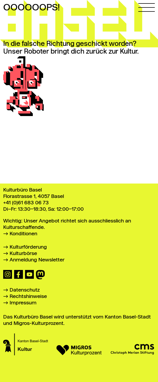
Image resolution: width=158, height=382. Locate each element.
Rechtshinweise (28, 296)
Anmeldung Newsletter (37, 260)
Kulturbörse (23, 253)
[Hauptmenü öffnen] (146, 6)
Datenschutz (25, 290)
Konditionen (23, 234)
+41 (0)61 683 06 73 (26, 203)
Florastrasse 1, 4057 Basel (33, 196)
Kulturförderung (28, 247)
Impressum (23, 303)
